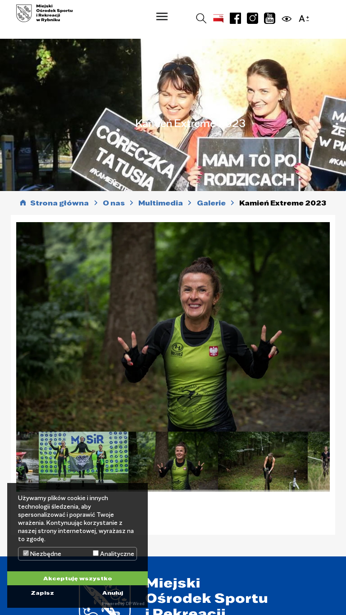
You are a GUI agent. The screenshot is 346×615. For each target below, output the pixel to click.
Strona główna (59, 203)
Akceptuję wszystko (77, 578)
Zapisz (42, 592)
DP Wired (135, 603)
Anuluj (112, 592)
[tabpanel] (173, 462)
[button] (162, 16)
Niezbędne (42, 553)
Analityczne (113, 553)
